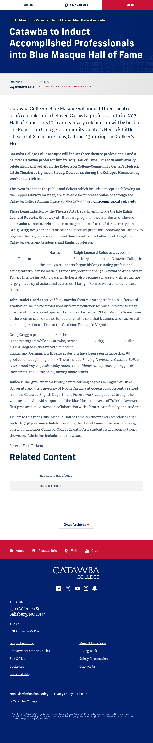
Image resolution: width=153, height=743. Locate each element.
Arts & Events (61, 86)
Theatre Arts (82, 86)
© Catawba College (23, 701)
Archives (20, 20)
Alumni (43, 86)
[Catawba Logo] (76, 573)
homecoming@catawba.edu (113, 201)
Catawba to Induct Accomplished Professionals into (70, 20)
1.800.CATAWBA (24, 631)
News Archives (75, 524)
